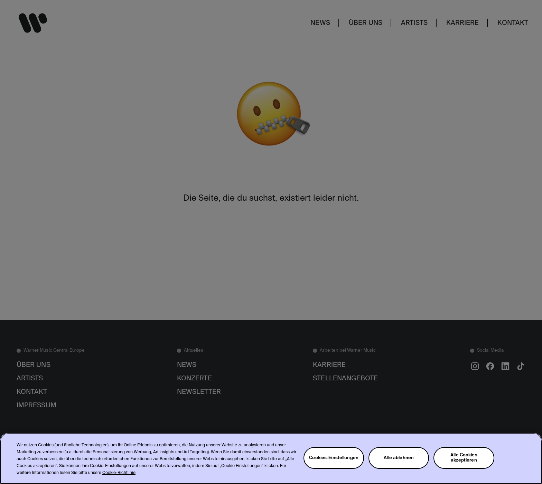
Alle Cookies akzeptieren (463, 458)
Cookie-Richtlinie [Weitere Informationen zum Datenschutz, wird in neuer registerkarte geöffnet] (119, 473)
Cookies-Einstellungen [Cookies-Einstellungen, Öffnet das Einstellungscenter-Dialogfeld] (333, 458)
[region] (271, 458)
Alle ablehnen (399, 458)
